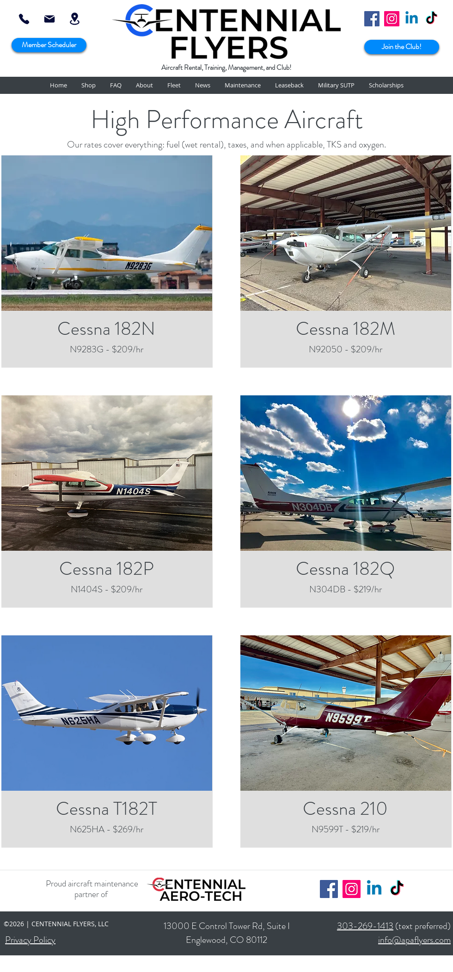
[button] (88, 85)
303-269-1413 (365, 926)
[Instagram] (391, 18)
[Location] (74, 19)
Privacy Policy (30, 940)
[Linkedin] (411, 18)
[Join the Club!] (401, 47)
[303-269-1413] (24, 19)
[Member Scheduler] (49, 45)
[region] (106, 233)
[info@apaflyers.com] (49, 19)
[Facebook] (372, 18)
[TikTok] (431, 18)
